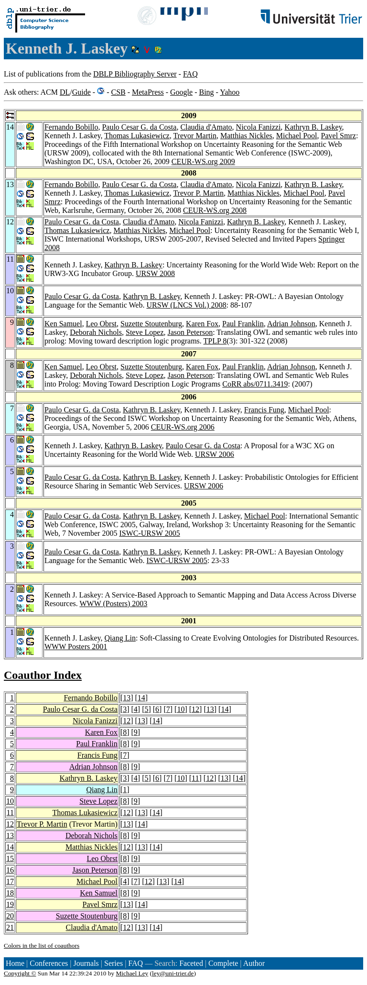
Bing (206, 92)
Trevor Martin (194, 136)
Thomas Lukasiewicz (136, 136)
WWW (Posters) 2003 (113, 603)
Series (113, 963)
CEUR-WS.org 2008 (215, 210)
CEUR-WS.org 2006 (183, 427)
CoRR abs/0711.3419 (255, 384)
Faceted (191, 963)
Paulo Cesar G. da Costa (139, 127)
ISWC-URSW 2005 (149, 533)
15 (10, 858)
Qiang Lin (120, 638)
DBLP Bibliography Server (135, 74)
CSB (118, 92)
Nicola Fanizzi (258, 127)
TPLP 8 (215, 341)
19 (10, 904)
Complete (223, 963)
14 (141, 698)
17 (10, 881)
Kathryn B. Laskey (313, 127)
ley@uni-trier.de (173, 973)
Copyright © (20, 973)
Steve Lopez (145, 332)
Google (181, 92)
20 (10, 916)
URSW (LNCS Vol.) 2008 (186, 305)
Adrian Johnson (291, 324)
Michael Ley (132, 973)
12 (195, 709)
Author (254, 963)
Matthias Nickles (246, 136)
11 (195, 778)
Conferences (49, 963)
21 (10, 927)
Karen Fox (202, 324)
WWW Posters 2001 (75, 646)
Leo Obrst (101, 324)
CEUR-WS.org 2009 (203, 161)
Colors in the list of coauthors (41, 945)
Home (15, 963)
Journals (85, 963)
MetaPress (148, 92)
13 (126, 698)
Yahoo (229, 92)
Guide (81, 92)
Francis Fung (264, 410)
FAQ (190, 74)
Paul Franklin (243, 324)
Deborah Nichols (96, 332)
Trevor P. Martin (198, 193)
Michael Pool (296, 136)
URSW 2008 (155, 273)
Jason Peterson (190, 332)
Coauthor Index (43, 675)
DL (65, 92)
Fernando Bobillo (71, 127)
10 (180, 709)
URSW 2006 (214, 454)
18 (10, 893)
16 (10, 870)
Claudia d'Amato (206, 127)
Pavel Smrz (338, 136)
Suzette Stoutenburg (151, 324)
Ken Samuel (63, 324)
